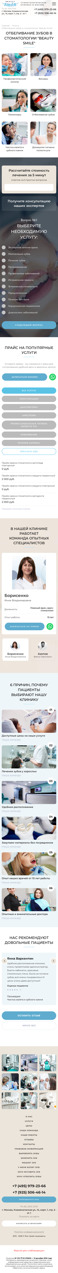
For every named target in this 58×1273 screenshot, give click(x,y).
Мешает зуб (29, 1163)
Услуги (29, 1121)
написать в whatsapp (29, 1223)
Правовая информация (29, 1149)
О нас (29, 1116)
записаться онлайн (25, 377)
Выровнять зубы (29, 1153)
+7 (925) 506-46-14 (45, 13)
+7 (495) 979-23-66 (45, 9)
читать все (29, 1025)
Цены (29, 1126)
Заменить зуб (29, 1158)
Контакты (29, 1144)
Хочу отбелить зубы (29, 1176)
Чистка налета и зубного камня (25, 999)
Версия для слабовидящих (29, 1250)
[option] (29, 273)
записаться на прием (24, 626)
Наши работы (29, 1135)
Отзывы (29, 1140)
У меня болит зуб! (29, 1167)
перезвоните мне (29, 1199)
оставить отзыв (29, 1015)
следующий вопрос (29, 325)
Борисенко (16, 596)
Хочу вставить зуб (29, 1172)
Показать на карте (29, 1216)
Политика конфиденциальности (29, 1232)
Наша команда (11, 739)
